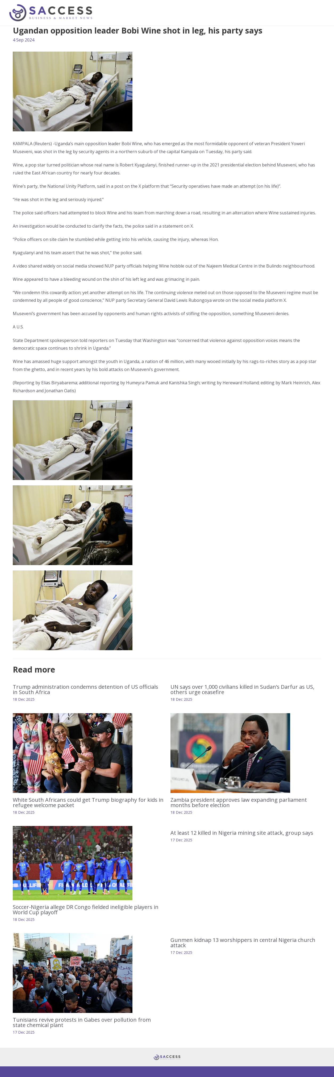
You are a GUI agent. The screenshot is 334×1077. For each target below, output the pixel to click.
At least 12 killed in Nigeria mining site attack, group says (241, 832)
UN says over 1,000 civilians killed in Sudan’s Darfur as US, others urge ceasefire (242, 689)
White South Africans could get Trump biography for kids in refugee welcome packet (88, 802)
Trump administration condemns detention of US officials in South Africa (85, 689)
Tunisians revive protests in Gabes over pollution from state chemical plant (82, 1022)
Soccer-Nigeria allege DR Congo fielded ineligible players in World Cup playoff (85, 909)
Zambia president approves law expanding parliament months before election (238, 802)
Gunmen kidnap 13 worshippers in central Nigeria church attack (242, 942)
